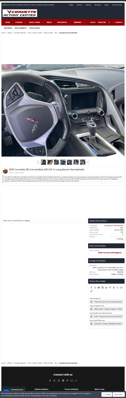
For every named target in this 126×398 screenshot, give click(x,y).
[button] (24, 22)
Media (49, 22)
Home (7, 22)
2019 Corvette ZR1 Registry (110, 252)
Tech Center (117, 5)
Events (79, 5)
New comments (21, 28)
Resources (62, 22)
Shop (106, 5)
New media (8, 28)
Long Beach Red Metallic (113, 225)
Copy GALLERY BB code (97, 320)
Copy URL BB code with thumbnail (100, 312)
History (88, 5)
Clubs (71, 5)
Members (78, 22)
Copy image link (94, 298)
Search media (34, 28)
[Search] (118, 22)
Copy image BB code (96, 305)
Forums (18, 22)
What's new (34, 22)
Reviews (98, 5)
